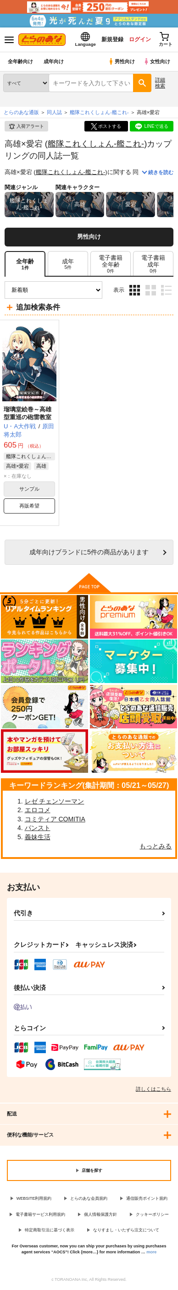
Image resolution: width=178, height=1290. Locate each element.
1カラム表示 (166, 290)
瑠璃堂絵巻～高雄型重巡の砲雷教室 (27, 413)
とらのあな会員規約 (88, 1198)
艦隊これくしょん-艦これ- (96, 143)
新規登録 (112, 39)
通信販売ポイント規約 (146, 1198)
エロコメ (37, 810)
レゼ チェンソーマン (54, 801)
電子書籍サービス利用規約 (40, 1214)
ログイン (140, 39)
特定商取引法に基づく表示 (49, 1230)
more (151, 1252)
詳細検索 (160, 82)
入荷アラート (26, 126)
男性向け (121, 61)
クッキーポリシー (152, 1214)
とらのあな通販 (21, 112)
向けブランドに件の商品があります (89, 552)
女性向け (156, 61)
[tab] (68, 264)
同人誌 (54, 112)
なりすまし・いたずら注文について (126, 1230)
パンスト (37, 827)
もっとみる (155, 846)
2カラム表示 (151, 290)
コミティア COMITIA (55, 819)
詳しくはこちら (153, 1089)
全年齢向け (20, 61)
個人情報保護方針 (100, 1214)
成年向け (54, 61)
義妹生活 (37, 837)
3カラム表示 (135, 290)
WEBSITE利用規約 (34, 1198)
